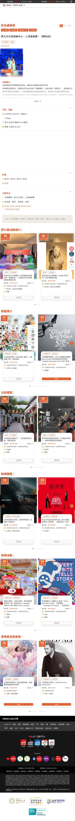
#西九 (42, 219)
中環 (45, 693)
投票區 (56, 728)
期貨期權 (26, 724)
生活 (16, 728)
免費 (7, 291)
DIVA (21, 728)
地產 (11, 728)
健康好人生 (29, 728)
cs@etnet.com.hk (51, 768)
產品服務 (16, 771)
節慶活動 (54, 516)
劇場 (12, 42)
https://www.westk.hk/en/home (18, 206)
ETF (37, 724)
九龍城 (8, 449)
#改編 (62, 219)
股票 (19, 724)
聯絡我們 (30, 771)
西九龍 (8, 289)
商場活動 (8, 353)
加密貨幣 (61, 724)
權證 (32, 724)
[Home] (9, 5)
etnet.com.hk (10, 718)
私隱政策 (37, 771)
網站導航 (51, 771)
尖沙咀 (8, 368)
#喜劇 (37, 219)
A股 (47, 724)
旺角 (45, 614)
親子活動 (16, 516)
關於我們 (9, 771)
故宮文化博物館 (17, 289)
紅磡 (7, 693)
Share (30, 283)
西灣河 (46, 449)
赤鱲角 (46, 370)
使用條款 (44, 771)
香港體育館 (14, 693)
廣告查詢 (23, 771)
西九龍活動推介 (11, 230)
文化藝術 (5, 42)
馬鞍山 (8, 614)
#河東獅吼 (15, 219)
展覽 (6, 272)
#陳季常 (23, 219)
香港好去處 (17, 5)
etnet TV (8, 724)
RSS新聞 (66, 771)
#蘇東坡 (30, 219)
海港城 (14, 368)
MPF (6, 728)
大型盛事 (46, 353)
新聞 (14, 724)
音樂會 (15, 679)
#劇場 (48, 219)
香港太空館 (15, 531)
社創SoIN (48, 728)
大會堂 (51, 693)
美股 (42, 724)
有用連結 (59, 771)
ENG (69, 26)
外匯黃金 (53, 724)
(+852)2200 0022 (12, 209)
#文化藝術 (55, 219)
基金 (68, 724)
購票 (6, 183)
